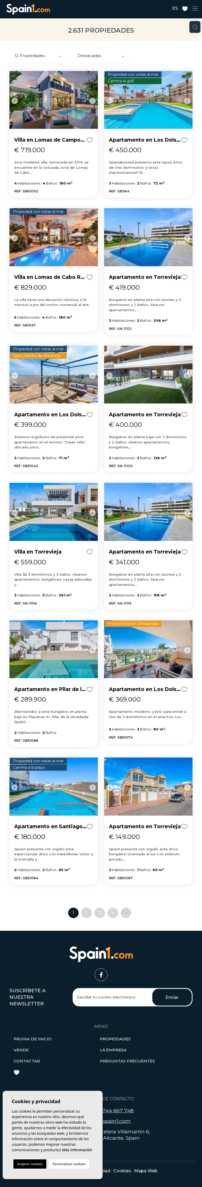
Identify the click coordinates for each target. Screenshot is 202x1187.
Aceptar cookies (29, 1164)
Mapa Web (146, 1170)
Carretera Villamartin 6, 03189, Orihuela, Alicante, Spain (106, 1135)
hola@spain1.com (109, 1121)
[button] (115, 1038)
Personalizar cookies (69, 1164)
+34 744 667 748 (113, 1111)
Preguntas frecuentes (127, 1060)
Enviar (172, 997)
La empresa (113, 1049)
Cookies (122, 1170)
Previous (14, 101)
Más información (77, 1149)
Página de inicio (33, 1038)
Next (92, 101)
